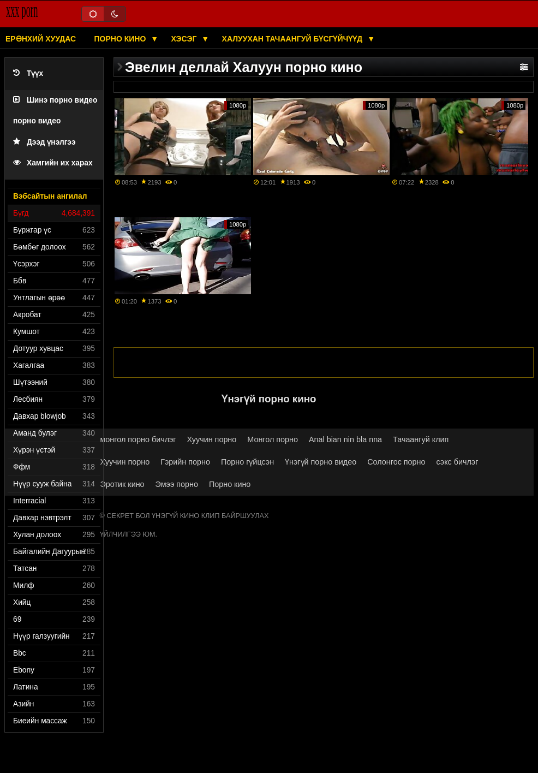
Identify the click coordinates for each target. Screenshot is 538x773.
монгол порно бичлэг (138, 439)
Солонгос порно (396, 461)
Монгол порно (272, 439)
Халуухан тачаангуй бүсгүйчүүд (293, 38)
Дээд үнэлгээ (44, 142)
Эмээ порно (177, 484)
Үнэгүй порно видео (320, 461)
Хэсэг (185, 38)
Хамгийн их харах (53, 163)
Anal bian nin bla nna (345, 439)
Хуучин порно (212, 439)
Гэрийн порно (185, 461)
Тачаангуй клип (421, 439)
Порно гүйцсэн (247, 461)
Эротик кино (122, 484)
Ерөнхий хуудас (40, 38)
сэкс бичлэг (457, 461)
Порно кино (121, 38)
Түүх (28, 73)
